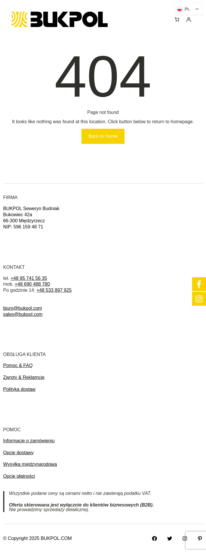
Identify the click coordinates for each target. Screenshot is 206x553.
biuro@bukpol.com (22, 308)
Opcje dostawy (18, 452)
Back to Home (103, 136)
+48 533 (45, 290)
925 (67, 290)
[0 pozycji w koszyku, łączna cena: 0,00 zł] (177, 19)
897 (59, 290)
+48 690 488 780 (32, 284)
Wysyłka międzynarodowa (30, 464)
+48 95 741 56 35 (29, 278)
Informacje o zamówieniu (29, 440)
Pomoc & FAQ (18, 365)
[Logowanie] (188, 19)
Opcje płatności (19, 476)
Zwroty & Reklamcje (24, 377)
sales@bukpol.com (22, 314)
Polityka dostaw (19, 389)
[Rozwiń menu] (139, 19)
